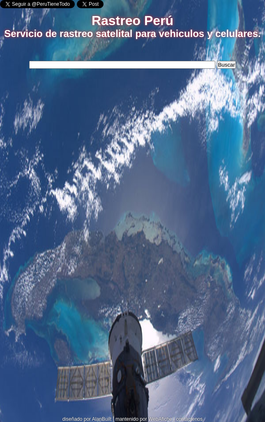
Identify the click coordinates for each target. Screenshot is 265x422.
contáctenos (189, 419)
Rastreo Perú (132, 20)
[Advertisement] (132, 133)
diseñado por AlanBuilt (86, 419)
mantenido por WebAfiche (143, 419)
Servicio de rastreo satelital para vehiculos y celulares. (132, 33)
